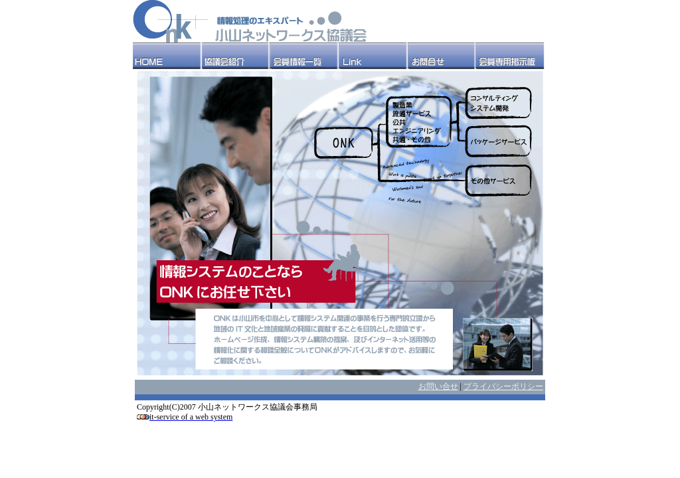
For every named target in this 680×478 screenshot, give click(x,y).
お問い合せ (438, 386)
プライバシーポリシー (503, 386)
